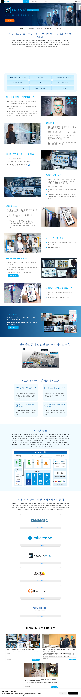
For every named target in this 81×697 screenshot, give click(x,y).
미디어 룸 (31, 675)
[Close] (79, 693)
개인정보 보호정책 (34, 655)
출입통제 (40, 77)
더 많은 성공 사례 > (40, 611)
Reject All (63, 693)
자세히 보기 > (36, 578)
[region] (40, 693)
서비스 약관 (40, 658)
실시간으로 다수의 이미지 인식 (63, 77)
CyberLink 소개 (32, 679)
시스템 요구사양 (58, 28)
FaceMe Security (7, 684)
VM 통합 (39, 28)
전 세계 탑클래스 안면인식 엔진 (18, 77)
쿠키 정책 (39, 655)
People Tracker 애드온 (18, 88)
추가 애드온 (63, 88)
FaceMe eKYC (6, 688)
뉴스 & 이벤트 (44, 1)
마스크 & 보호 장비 (63, 82)
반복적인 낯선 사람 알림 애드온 (40, 88)
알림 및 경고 (40, 82)
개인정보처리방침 (33, 658)
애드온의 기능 (48, 28)
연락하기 (10, 20)
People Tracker (6, 686)
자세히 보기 (13, 276)
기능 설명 (21, 28)
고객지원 (52, 1)
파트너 (59, 1)
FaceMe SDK (6, 677)
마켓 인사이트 (34, 1)
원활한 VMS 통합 (17, 82)
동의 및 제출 (41, 661)
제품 (26, 1)
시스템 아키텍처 (30, 28)
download (72, 577)
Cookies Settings (53, 693)
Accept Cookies (73, 693)
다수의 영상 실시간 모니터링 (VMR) (18, 165)
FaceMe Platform (7, 679)
